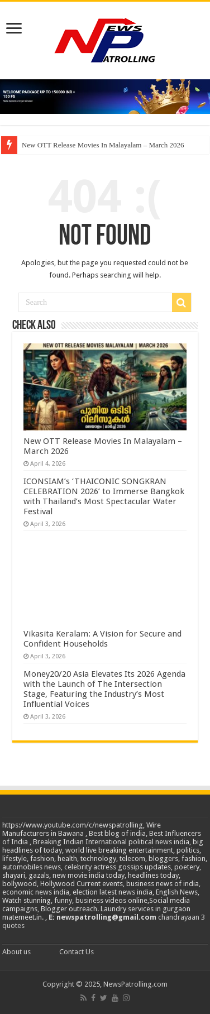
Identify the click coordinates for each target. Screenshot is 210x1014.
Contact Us (76, 952)
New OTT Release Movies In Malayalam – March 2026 (103, 145)
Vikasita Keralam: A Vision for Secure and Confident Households (102, 639)
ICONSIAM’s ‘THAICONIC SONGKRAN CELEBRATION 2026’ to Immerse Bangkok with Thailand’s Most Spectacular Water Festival (103, 496)
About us (16, 952)
